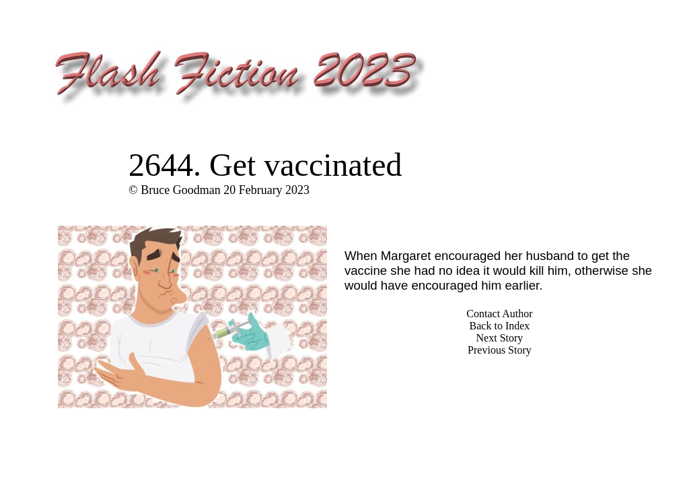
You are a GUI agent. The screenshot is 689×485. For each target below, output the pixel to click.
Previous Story (500, 350)
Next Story (499, 338)
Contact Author (499, 313)
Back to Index (500, 325)
